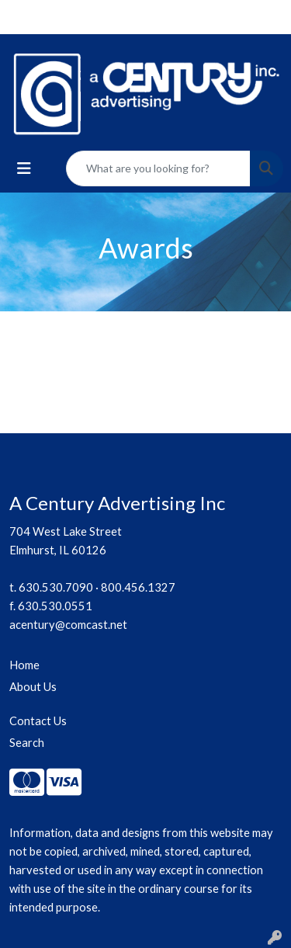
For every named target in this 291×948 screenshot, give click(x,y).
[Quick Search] (158, 168)
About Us (33, 686)
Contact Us (38, 720)
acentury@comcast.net (68, 624)
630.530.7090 (56, 587)
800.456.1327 (138, 587)
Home (24, 665)
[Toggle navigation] (24, 168)
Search (26, 742)
